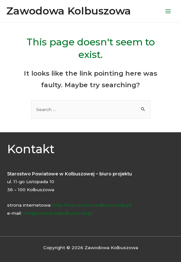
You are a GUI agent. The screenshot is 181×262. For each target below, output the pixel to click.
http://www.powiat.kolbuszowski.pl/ (92, 205)
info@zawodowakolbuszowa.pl (57, 213)
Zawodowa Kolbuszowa (68, 11)
